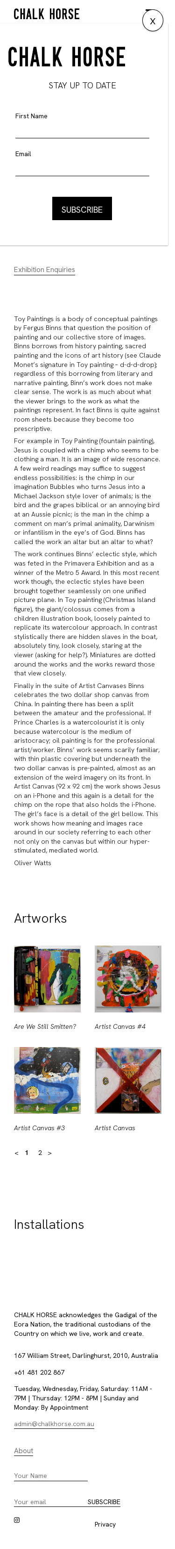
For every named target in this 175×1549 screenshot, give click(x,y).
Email (23, 154)
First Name (31, 116)
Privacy (105, 1524)
